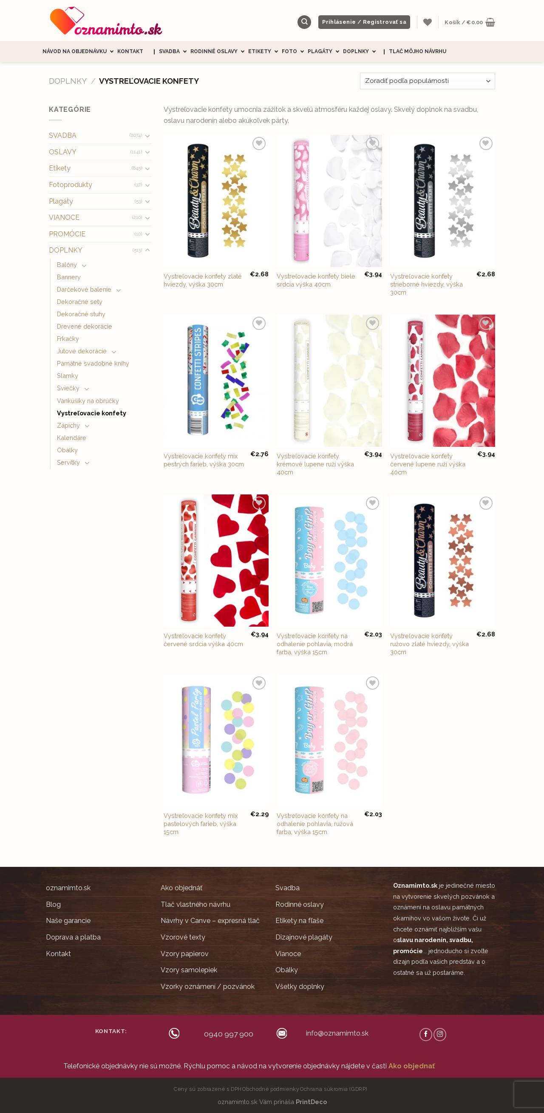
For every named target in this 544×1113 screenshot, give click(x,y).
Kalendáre (71, 437)
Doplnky (361, 51)
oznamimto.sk (68, 888)
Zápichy (68, 425)
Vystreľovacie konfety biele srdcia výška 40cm (316, 280)
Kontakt (130, 51)
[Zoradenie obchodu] (427, 81)
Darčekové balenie (84, 289)
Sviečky (68, 388)
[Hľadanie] (304, 22)
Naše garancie (68, 921)
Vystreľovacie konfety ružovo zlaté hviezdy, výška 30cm (429, 643)
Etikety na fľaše (299, 921)
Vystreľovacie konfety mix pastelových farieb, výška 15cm (201, 823)
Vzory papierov (185, 954)
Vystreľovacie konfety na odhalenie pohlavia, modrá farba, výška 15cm (315, 643)
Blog (53, 904)
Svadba (174, 51)
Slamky (67, 375)
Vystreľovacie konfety (91, 413)
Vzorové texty (183, 937)
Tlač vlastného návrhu (195, 904)
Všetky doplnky (299, 986)
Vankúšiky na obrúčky (88, 400)
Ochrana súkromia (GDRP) (333, 1089)
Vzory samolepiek (189, 970)
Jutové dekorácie (82, 351)
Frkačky (68, 338)
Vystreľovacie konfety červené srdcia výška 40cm (203, 639)
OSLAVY (62, 152)
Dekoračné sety (79, 301)
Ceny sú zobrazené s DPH (208, 1089)
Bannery (69, 277)
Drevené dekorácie (84, 326)
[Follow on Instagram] (440, 1034)
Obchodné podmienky (270, 1089)
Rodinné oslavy (219, 51)
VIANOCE (64, 217)
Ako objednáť (181, 888)
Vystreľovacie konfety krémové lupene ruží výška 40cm (315, 463)
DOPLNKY (68, 81)
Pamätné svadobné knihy (93, 363)
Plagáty (325, 51)
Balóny (67, 264)
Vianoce (288, 954)
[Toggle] (147, 136)
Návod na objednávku (79, 51)
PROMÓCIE (67, 234)
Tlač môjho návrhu (417, 51)
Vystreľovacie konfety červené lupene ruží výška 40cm (427, 463)
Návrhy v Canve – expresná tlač (210, 921)
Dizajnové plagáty (303, 937)
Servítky (68, 462)
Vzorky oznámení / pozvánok (208, 986)
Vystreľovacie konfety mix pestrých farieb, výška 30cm (204, 460)
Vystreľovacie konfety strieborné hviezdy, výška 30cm (426, 284)
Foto (295, 51)
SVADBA (62, 135)
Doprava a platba (73, 937)
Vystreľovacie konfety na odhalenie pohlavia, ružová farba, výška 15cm (315, 823)
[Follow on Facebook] (425, 1034)
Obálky (67, 450)
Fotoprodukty (70, 185)
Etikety (265, 51)
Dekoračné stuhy (81, 314)
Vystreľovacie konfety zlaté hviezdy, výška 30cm (203, 280)
